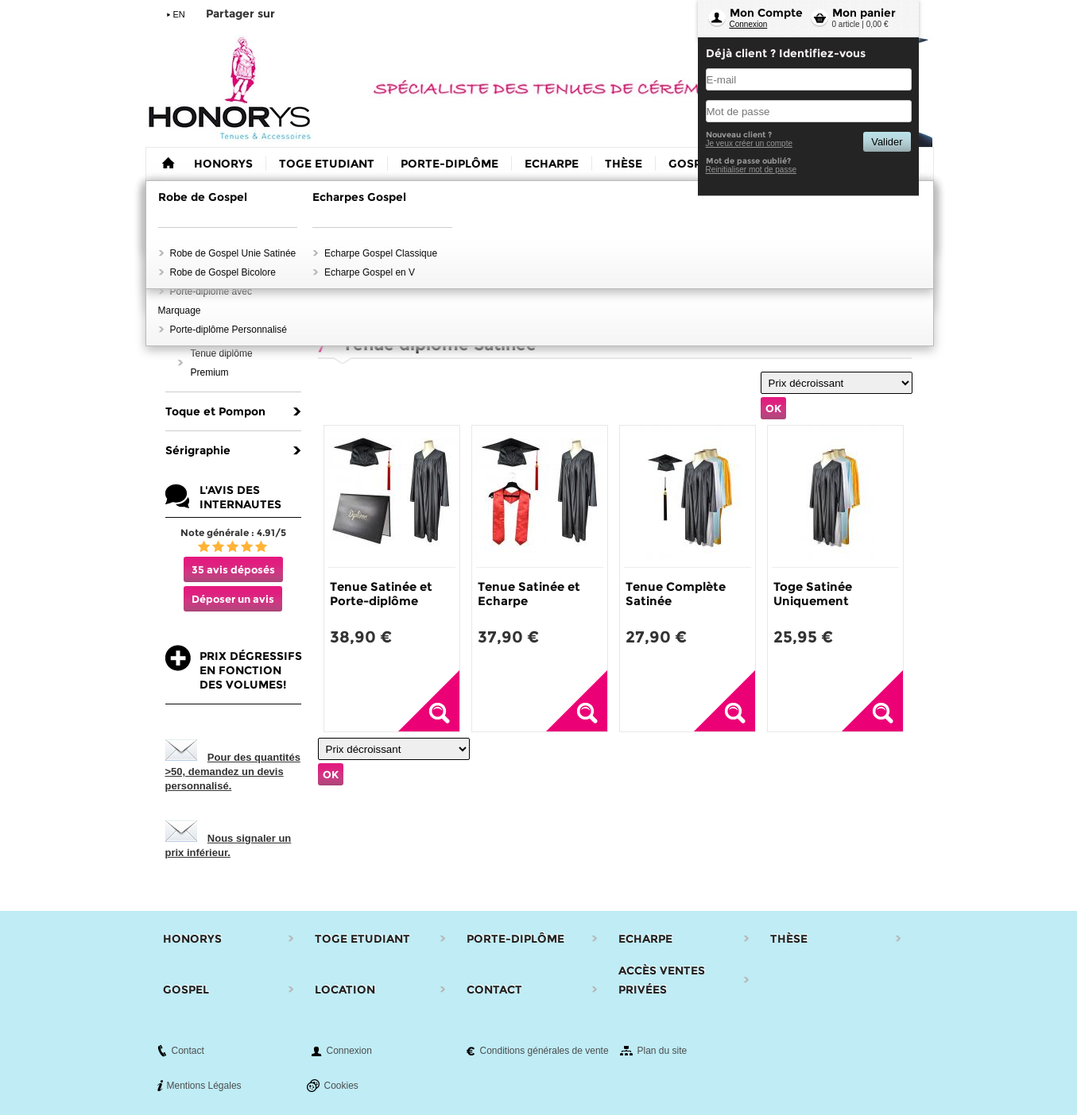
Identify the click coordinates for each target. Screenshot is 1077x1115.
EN (179, 14)
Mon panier (864, 13)
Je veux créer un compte (749, 143)
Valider (886, 142)
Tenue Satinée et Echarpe (529, 593)
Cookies (341, 1085)
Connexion (749, 24)
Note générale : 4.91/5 (233, 532)
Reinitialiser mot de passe (751, 169)
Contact (188, 1050)
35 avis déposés (233, 569)
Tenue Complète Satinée (676, 593)
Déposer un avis (233, 598)
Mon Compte (766, 13)
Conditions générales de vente (544, 1050)
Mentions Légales (204, 1085)
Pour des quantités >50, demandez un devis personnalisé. (232, 771)
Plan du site (662, 1050)
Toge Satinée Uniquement (812, 593)
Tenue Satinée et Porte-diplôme (381, 593)
